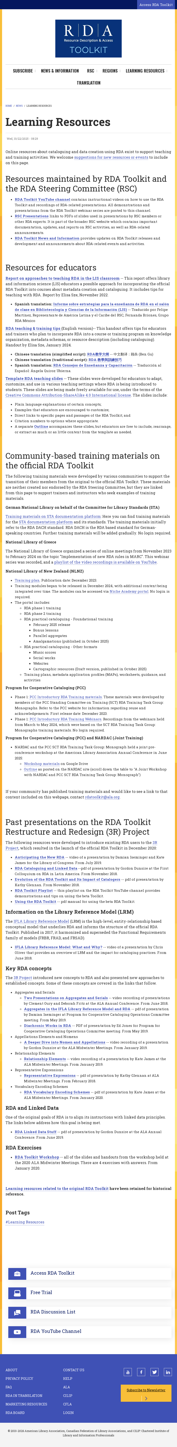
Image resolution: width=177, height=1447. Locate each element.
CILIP (67, 1395)
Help (67, 1378)
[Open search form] (132, 5)
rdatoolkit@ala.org (102, 797)
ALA (66, 1387)
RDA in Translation (24, 1395)
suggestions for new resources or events (111, 157)
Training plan (27, 580)
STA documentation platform (46, 521)
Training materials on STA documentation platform (53, 516)
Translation (88, 83)
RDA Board (15, 1413)
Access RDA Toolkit (156, 4)
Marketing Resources (26, 1404)
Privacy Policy (19, 1378)
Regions (110, 71)
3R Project (23, 977)
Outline (30, 769)
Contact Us (73, 1370)
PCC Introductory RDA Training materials (66, 697)
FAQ (9, 1387)
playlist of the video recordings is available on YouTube (105, 562)
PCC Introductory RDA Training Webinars (65, 719)
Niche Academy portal (129, 591)
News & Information (60, 71)
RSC (90, 71)
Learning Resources (145, 71)
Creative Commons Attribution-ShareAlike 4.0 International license (68, 395)
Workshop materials (42, 763)
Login (68, 1413)
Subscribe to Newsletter (146, 1390)
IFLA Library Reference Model (41, 921)
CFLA (67, 1404)
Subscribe (23, 71)
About (12, 1370)
